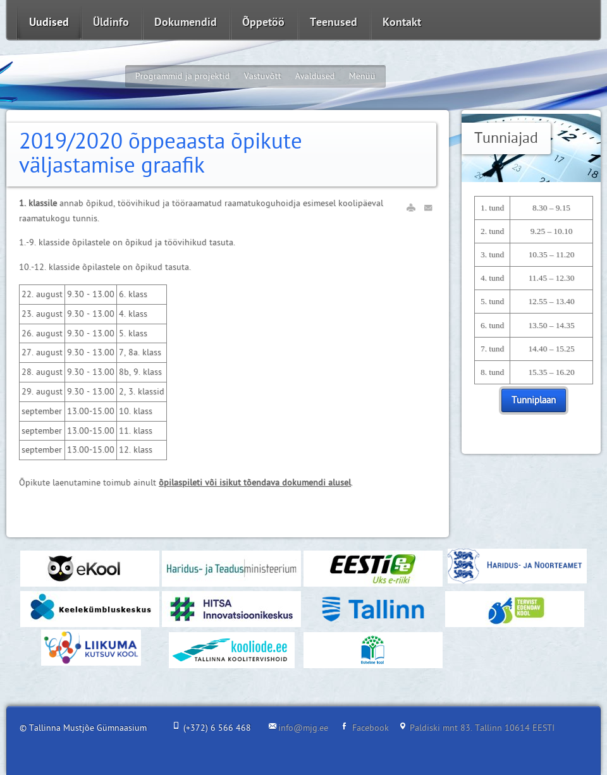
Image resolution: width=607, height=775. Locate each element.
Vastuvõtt (262, 76)
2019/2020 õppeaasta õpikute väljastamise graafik (160, 154)
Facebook (370, 728)
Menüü (362, 76)
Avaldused (315, 76)
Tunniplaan (534, 400)
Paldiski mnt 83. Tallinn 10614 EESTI (482, 728)
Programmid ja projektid (182, 76)
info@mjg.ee (303, 728)
